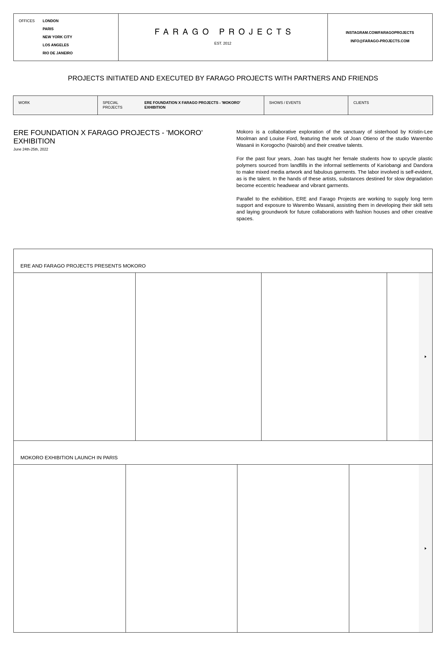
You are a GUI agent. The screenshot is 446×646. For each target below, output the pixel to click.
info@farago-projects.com (380, 41)
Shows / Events (285, 103)
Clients (361, 103)
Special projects (113, 105)
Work (24, 103)
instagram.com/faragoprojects (380, 33)
